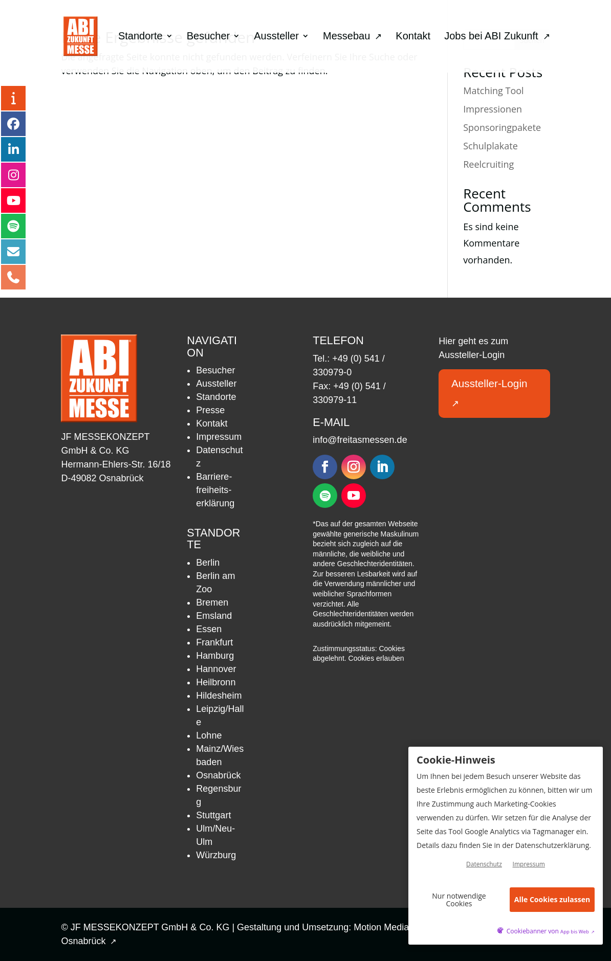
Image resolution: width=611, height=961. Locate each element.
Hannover (216, 669)
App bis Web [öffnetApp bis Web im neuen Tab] (577, 931)
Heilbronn (215, 682)
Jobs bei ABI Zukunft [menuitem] (497, 36)
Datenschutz (484, 864)
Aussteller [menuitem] (276, 36)
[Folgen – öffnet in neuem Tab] (325, 467)
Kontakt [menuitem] (413, 36)
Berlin (208, 562)
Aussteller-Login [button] (491, 393)
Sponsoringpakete (502, 127)
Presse (210, 410)
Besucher (215, 370)
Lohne (209, 735)
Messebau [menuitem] (352, 36)
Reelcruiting (488, 164)
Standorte (216, 397)
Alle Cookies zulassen (552, 900)
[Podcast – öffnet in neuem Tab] (13, 226)
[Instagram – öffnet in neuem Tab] (13, 175)
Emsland (214, 616)
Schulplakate (490, 146)
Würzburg (216, 855)
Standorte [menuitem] (140, 36)
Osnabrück (218, 775)
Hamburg (215, 656)
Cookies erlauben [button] (376, 658)
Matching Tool (493, 90)
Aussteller (216, 383)
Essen (209, 629)
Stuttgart (213, 815)
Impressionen (492, 109)
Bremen (212, 602)
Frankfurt (214, 642)
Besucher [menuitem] (208, 36)
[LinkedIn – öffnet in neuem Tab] (13, 149)
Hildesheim (219, 695)
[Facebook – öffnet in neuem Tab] (13, 123)
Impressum (219, 437)
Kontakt (211, 423)
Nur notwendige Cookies (459, 899)
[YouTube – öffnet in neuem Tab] (13, 200)
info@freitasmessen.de (360, 440)
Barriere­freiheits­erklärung (215, 490)
